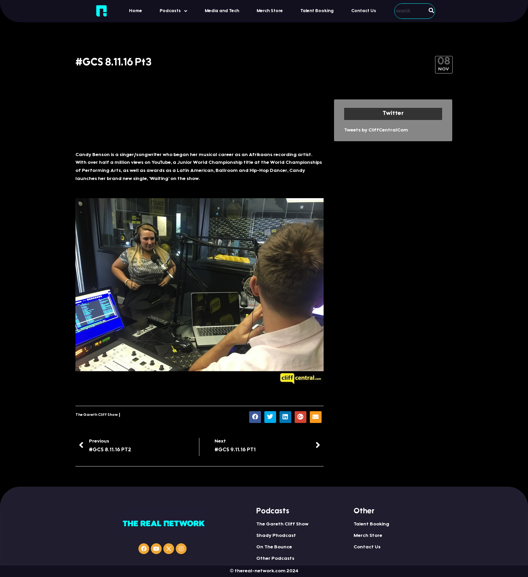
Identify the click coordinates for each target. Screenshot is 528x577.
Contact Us (363, 11)
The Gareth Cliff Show (96, 415)
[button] (173, 11)
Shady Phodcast (276, 536)
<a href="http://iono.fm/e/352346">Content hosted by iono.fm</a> (199, 122)
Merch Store (270, 11)
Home (135, 11)
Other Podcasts (275, 558)
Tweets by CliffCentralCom (376, 130)
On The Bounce (274, 547)
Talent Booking (317, 11)
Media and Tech (222, 11)
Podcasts (173, 11)
